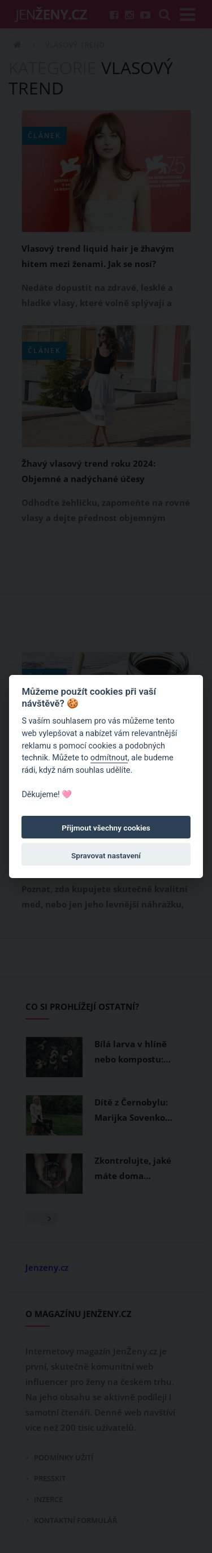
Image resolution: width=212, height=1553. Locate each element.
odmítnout (109, 758)
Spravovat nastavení (106, 855)
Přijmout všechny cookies (106, 827)
